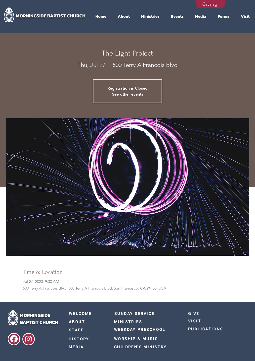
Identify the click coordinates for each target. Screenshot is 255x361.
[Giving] (210, 4)
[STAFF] (86, 330)
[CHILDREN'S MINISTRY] (143, 347)
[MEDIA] (86, 347)
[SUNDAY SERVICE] (137, 313)
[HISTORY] (86, 339)
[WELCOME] (86, 313)
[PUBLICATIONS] (208, 329)
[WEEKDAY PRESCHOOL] (143, 329)
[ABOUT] (86, 321)
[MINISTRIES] (137, 322)
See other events (127, 94)
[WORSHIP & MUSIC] (143, 339)
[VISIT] (208, 321)
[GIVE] (209, 313)
